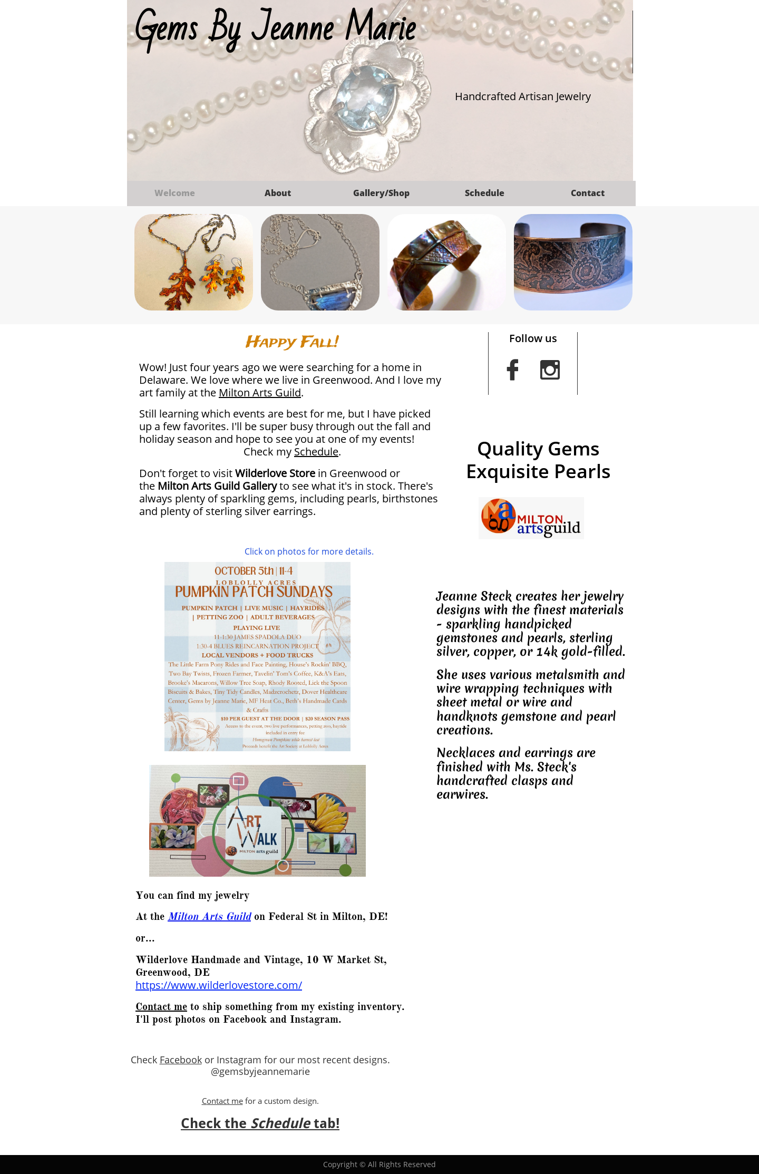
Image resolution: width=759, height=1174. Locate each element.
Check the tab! (260, 1123)
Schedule (316, 451)
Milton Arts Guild (260, 392)
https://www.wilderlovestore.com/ (218, 985)
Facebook (181, 1059)
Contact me (161, 1006)
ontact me (225, 1100)
